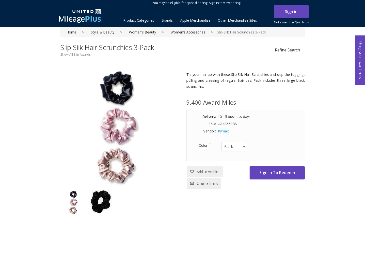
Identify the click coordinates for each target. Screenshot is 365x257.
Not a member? (291, 22)
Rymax (223, 131)
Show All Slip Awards (75, 54)
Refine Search (287, 50)
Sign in (291, 11)
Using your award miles (360, 60)
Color (203, 145)
